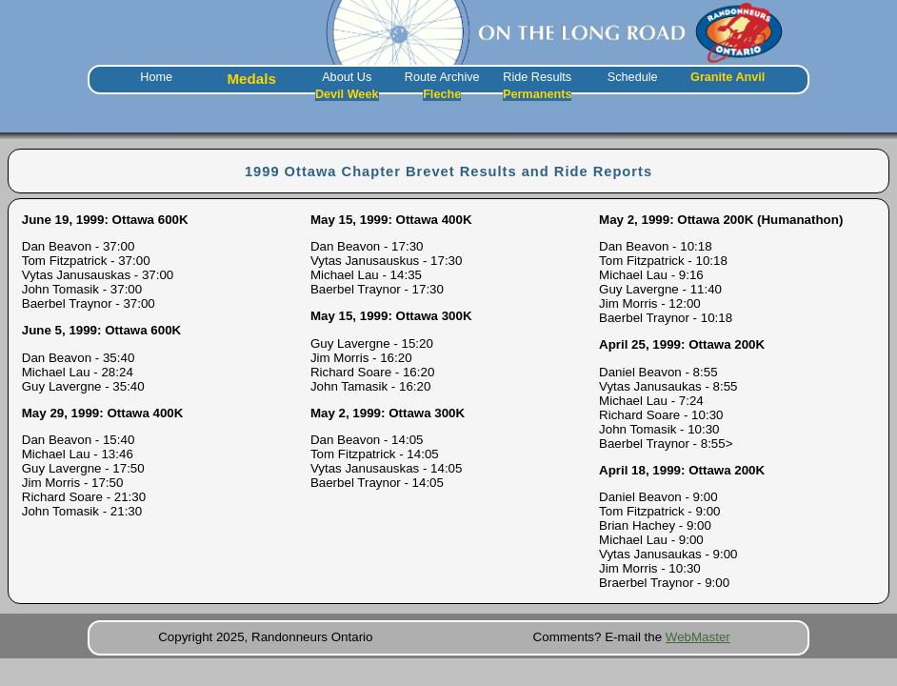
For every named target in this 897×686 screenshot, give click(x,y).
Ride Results (537, 77)
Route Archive (442, 77)
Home (156, 77)
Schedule (633, 77)
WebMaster (698, 637)
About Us (346, 77)
